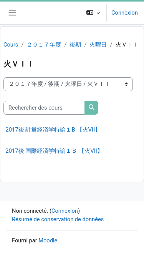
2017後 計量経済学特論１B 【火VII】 (53, 129)
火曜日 (98, 44)
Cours (10, 44)
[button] (93, 13)
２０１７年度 (43, 44)
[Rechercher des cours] (44, 108)
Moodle (47, 240)
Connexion (124, 12)
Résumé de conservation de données (58, 219)
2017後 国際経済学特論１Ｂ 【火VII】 (54, 150)
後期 (75, 44)
